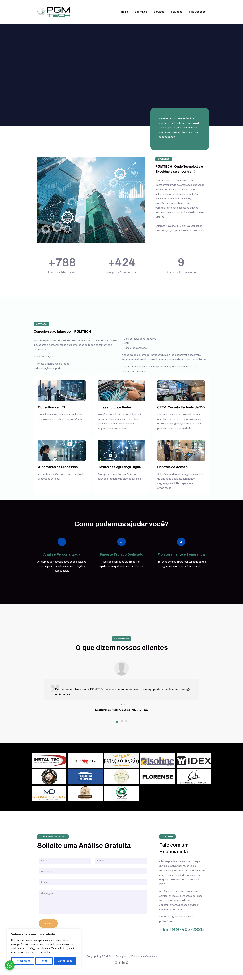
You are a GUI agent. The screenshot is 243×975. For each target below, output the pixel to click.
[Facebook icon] (119, 962)
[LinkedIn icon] (123, 962)
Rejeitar (44, 961)
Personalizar (23, 961)
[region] (44, 948)
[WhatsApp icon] (116, 962)
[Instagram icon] (127, 962)
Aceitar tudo (65, 961)
